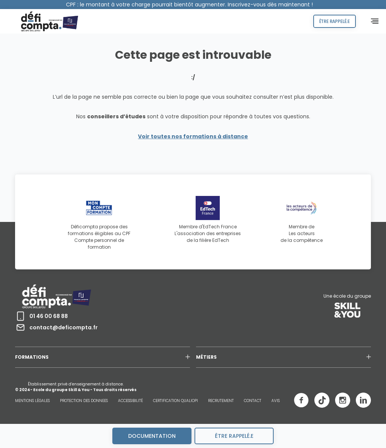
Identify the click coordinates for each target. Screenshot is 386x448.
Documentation (152, 436)
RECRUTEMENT (221, 401)
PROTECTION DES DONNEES (84, 401)
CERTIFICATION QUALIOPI (175, 401)
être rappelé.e (234, 436)
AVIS (275, 401)
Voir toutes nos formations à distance (193, 136)
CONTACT (252, 401)
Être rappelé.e (334, 21)
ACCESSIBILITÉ (130, 401)
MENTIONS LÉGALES (32, 401)
